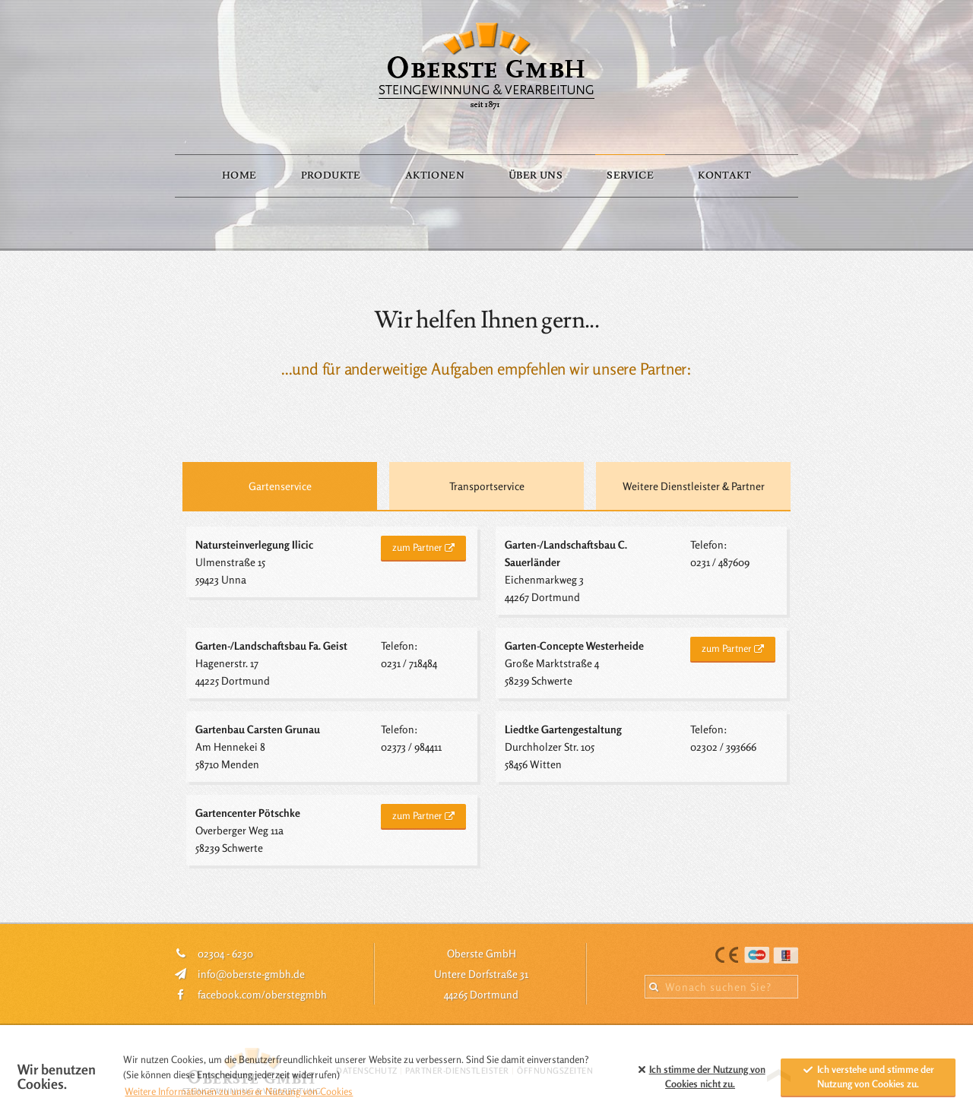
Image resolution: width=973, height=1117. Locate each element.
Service (630, 175)
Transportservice (487, 485)
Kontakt (724, 175)
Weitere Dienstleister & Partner (694, 485)
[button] (616, 1077)
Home (239, 175)
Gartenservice (280, 485)
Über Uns (536, 175)
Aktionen (434, 175)
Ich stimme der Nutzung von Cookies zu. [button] (700, 1076)
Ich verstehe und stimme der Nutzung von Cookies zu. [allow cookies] (867, 1076)
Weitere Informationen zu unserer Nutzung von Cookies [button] (239, 1091)
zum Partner (417, 547)
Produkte (331, 175)
